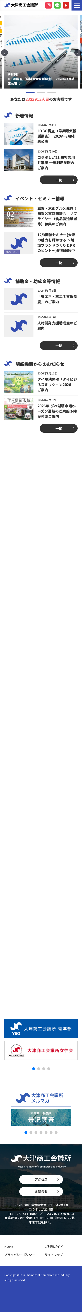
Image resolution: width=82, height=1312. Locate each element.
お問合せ (47, 1191)
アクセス (47, 1179)
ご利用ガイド (54, 1247)
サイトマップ (54, 1255)
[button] (4, 52)
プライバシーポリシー (19, 1255)
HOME (8, 1247)
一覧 (58, 180)
